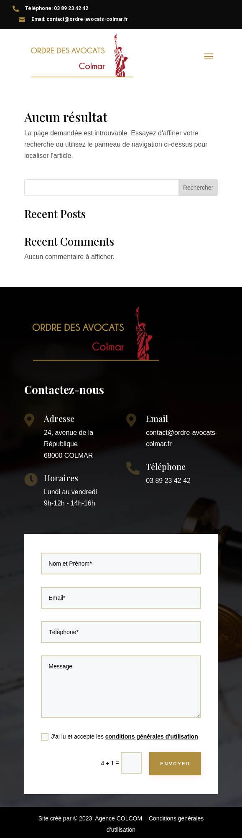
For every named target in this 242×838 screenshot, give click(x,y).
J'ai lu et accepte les (120, 724)
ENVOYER (165, 746)
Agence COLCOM (118, 818)
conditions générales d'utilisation (146, 724)
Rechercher (198, 187)
